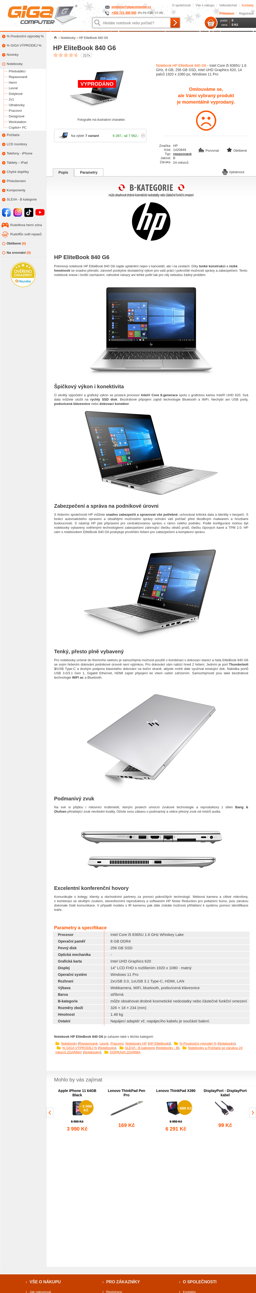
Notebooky (69, 1043)
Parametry (89, 172)
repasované (182, 154)
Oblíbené (14, 243)
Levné (103, 1043)
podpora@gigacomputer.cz (131, 7)
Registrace (246, 13)
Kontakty (248, 5)
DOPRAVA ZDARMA (125, 1052)
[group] (77, 1111)
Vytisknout (233, 171)
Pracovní (117, 1043)
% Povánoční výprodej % (198, 1043)
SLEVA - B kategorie (140, 1048)
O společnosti (181, 5)
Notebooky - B (167, 1048)
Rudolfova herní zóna (26, 225)
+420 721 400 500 (123, 13)
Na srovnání (16, 253)
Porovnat (209, 150)
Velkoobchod (228, 5)
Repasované (88, 1043)
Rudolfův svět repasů (26, 234)
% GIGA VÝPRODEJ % (79, 1048)
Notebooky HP (136, 1043)
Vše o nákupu (205, 5)
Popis (63, 172)
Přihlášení (226, 13)
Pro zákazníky (123, 1282)
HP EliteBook (158, 1043)
